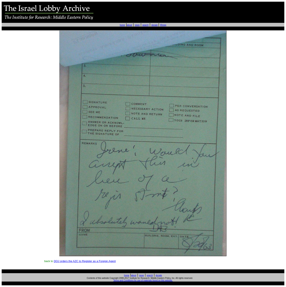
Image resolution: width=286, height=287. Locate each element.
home (122, 25)
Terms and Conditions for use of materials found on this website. (143, 280)
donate (154, 25)
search (145, 25)
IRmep (163, 25)
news (137, 25)
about (129, 25)
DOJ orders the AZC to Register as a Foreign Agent (85, 261)
